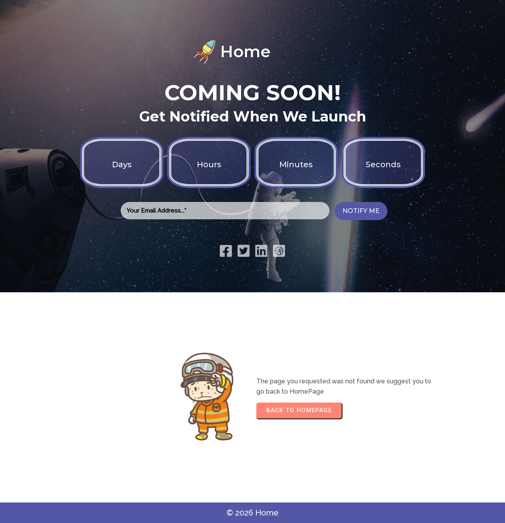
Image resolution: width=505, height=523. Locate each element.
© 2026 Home (252, 512)
